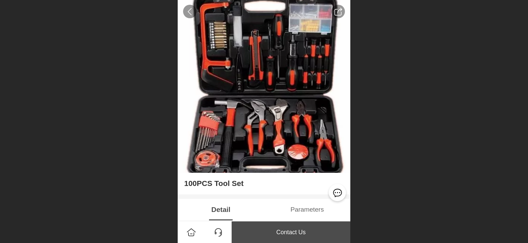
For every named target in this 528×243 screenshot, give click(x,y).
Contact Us (290, 232)
